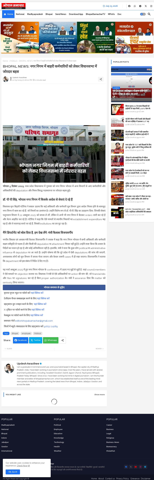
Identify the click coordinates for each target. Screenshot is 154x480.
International (6, 451)
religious (110, 438)
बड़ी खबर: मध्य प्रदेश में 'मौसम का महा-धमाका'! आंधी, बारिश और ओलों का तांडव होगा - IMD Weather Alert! (138, 198)
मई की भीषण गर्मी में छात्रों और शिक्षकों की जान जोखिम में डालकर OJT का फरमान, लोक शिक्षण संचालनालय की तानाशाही (137, 123)
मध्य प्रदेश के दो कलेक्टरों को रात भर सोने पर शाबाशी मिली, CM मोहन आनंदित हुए (137, 173)
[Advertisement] (54, 105)
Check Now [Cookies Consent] (22, 466)
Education (58, 434)
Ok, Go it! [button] (12, 472)
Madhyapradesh (35, 14)
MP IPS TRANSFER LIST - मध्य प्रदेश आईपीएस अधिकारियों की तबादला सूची (138, 211)
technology (59, 442)
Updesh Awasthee (28, 363)
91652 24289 (51, 326)
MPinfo (111, 14)
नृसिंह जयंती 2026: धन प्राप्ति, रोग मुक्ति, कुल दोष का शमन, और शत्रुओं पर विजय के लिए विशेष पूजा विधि (138, 186)
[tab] (8, 14)
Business (110, 429)
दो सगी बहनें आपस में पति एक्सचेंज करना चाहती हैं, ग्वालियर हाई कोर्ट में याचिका (137, 134)
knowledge (59, 438)
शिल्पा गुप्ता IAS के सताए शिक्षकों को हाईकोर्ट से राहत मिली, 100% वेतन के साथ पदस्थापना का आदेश (137, 108)
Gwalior (4, 447)
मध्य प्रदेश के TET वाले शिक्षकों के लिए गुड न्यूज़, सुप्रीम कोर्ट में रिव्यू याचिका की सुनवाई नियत (138, 147)
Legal (108, 434)
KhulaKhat (110, 451)
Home (10, 14)
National (20, 14)
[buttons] (129, 6)
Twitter (37, 340)
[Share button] (62, 340)
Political (13, 61)
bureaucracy (111, 447)
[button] (143, 14)
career (109, 425)
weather (57, 451)
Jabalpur (5, 442)
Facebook (22, 340)
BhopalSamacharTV (95, 14)
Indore (4, 438)
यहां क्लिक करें (37, 292)
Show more (99, 395)
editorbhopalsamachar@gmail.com (34, 320)
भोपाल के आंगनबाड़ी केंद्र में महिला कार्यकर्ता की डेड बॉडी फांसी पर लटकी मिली (137, 160)
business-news (112, 442)
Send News (60, 14)
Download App (76, 14)
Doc (119, 14)
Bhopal (49, 14)
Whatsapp (52, 340)
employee (26, 333)
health (57, 447)
